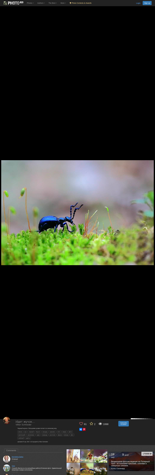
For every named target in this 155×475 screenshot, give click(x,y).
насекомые (30, 435)
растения (52, 435)
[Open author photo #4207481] (87, 456)
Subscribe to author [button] (123, 423)
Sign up (147, 3)
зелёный (21, 438)
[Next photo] (152, 207)
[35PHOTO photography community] (13, 3)
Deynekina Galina (17, 457)
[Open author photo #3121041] (100, 456)
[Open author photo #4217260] (73, 456)
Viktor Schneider (23, 425)
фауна (60, 435)
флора (66, 435)
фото (70, 432)
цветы (28, 438)
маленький (21, 435)
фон (72, 435)
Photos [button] (30, 3)
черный (31, 432)
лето (58, 432)
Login (138, 3)
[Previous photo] (2, 207)
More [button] (63, 3)
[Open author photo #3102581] (73, 469)
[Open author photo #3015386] (100, 469)
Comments (11, 450)
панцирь (45, 432)
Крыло (38, 432)
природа (44, 435)
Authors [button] (41, 3)
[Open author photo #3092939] (87, 469)
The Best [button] (52, 3)
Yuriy (13, 466)
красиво (52, 432)
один (38, 435)
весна (20, 432)
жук (25, 432)
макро (64, 432)
